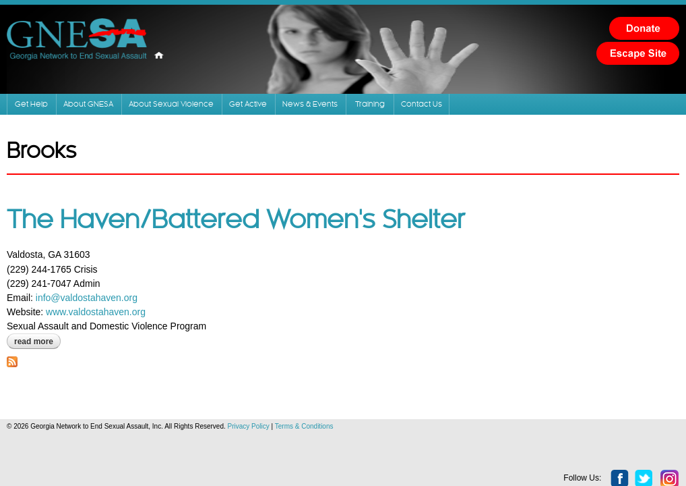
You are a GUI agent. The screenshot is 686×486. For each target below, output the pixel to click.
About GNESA (141, 112)
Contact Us (605, 112)
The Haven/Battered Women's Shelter (255, 237)
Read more (57, 357)
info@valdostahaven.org (106, 313)
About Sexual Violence (258, 112)
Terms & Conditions (323, 442)
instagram (650, 444)
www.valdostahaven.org (115, 328)
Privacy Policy (268, 442)
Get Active (366, 112)
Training (538, 112)
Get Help (58, 112)
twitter (624, 444)
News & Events (454, 112)
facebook (600, 444)
